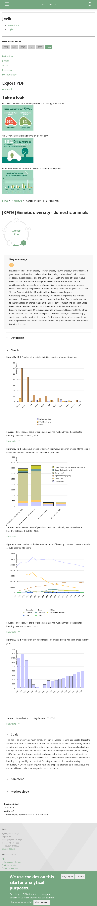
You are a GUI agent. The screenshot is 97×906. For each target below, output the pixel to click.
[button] (48, 118)
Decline (80, 876)
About (4, 859)
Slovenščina (13, 25)
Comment (7, 70)
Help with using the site (11, 862)
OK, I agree (67, 876)
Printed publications (10, 865)
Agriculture (17, 200)
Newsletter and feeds (10, 868)
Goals (5, 65)
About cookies (41, 902)
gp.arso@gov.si (8, 849)
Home (5, 200)
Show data (11, 441)
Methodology (9, 74)
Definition (7, 56)
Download (7, 89)
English (11, 29)
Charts (5, 60)
